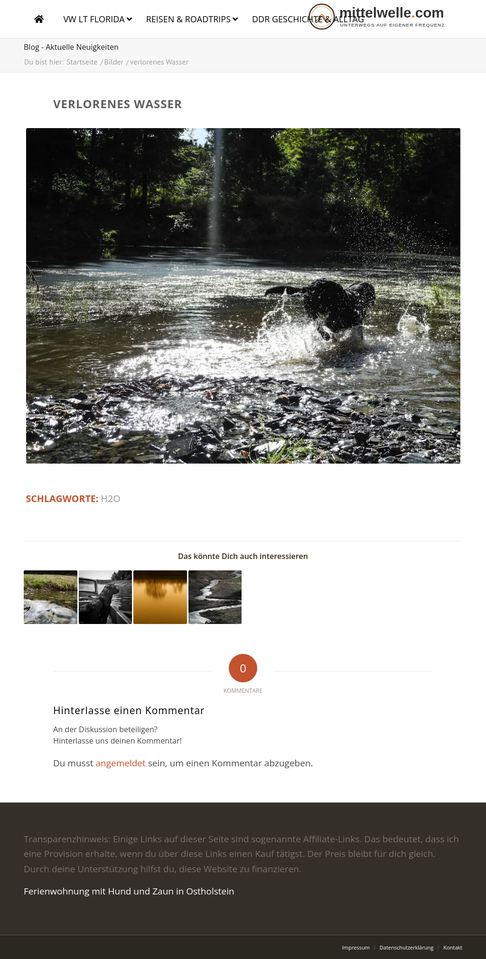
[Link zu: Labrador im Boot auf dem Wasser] (105, 597)
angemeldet (120, 763)
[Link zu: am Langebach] (50, 597)
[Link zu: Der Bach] (215, 597)
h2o (111, 498)
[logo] (384, 16)
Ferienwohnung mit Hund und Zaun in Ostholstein (129, 891)
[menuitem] (355, 947)
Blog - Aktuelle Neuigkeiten (71, 47)
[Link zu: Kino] (160, 597)
